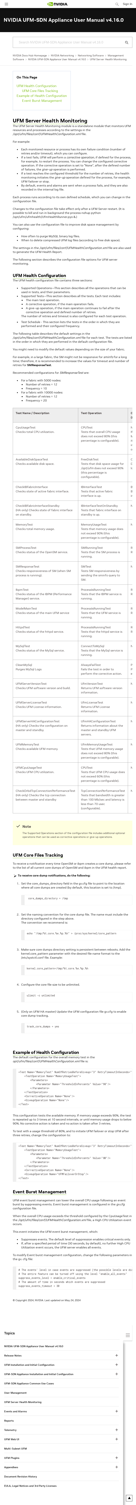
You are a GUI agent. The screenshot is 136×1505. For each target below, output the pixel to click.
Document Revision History (20, 1476)
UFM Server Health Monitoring (108, 59)
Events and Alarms (15, 1411)
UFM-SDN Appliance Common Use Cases (29, 1383)
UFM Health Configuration (37, 86)
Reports (9, 1420)
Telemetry (10, 1430)
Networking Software (91, 55)
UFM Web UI (11, 1439)
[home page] (57, 4)
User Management (15, 1392)
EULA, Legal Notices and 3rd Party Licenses (30, 1485)
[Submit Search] (124, 43)
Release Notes (13, 1355)
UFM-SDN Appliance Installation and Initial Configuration (38, 1374)
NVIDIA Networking (62, 55)
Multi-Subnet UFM (15, 1448)
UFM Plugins (11, 1458)
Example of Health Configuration (42, 96)
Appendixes (11, 1467)
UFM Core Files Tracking (40, 91)
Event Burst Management (42, 101)
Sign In (127, 4)
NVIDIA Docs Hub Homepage (30, 55)
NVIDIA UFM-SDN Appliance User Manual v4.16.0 (57, 59)
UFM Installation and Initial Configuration (29, 1364)
